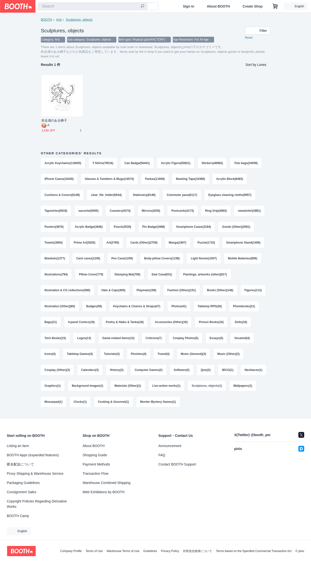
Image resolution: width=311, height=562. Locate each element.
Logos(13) (84, 340)
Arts (59, 19)
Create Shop (252, 6)
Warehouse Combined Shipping (106, 483)
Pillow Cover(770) (91, 275)
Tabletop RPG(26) (210, 307)
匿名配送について (20, 464)
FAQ (161, 455)
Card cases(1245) (88, 259)
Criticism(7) (154, 340)
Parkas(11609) (155, 179)
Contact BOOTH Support (177, 464)
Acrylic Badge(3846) (89, 227)
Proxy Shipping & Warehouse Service (35, 473)
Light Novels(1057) (204, 259)
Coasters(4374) (120, 211)
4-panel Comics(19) (81, 323)
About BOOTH (218, 6)
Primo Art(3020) (84, 243)
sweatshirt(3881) (249, 211)
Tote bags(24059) (246, 163)
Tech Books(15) (55, 340)
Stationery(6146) (144, 195)
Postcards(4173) (183, 211)
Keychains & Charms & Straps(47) (136, 307)
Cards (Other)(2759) (143, 243)
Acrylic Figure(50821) (175, 163)
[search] (142, 6)
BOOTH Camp (18, 516)
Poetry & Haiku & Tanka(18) (125, 323)
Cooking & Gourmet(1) (113, 404)
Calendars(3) (90, 372)
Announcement (169, 446)
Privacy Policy (170, 551)
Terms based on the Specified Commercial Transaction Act (254, 551)
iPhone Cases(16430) (59, 179)
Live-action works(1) (166, 388)
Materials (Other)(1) (127, 388)
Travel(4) (164, 356)
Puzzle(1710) (206, 243)
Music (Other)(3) (228, 356)
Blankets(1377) (54, 259)
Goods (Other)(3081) (236, 227)
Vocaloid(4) (242, 340)
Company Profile (71, 551)
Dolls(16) (241, 323)
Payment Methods (96, 464)
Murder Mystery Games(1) (158, 404)
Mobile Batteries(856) (243, 259)
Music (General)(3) (193, 356)
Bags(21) (50, 323)
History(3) (116, 372)
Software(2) (182, 372)
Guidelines (150, 551)
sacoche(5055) (88, 211)
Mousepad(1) (53, 404)
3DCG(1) (227, 372)
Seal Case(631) (162, 275)
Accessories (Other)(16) (171, 323)
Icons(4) (50, 356)
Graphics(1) (52, 388)
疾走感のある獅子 (54, 121)
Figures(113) (253, 291)
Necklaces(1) (253, 372)
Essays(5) (216, 340)
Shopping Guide (95, 455)
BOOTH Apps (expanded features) (33, 455)
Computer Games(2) (149, 372)
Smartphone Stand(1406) (243, 243)
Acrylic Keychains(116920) (62, 163)
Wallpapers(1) (242, 388)
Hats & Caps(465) (114, 291)
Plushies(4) (139, 356)
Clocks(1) (80, 404)
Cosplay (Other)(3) (57, 372)
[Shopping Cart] (275, 6)
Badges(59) (94, 307)
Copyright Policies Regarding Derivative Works (37, 504)
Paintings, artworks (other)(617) (205, 275)
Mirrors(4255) (151, 211)
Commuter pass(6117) (182, 195)
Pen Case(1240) (122, 259)
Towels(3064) (53, 243)
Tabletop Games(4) (80, 356)
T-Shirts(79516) (102, 163)
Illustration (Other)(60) (59, 307)
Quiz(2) (206, 372)
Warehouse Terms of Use (123, 551)
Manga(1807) (177, 243)
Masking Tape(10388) (190, 179)
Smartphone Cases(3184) (193, 227)
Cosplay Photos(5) (186, 340)
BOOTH (46, 19)
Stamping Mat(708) (127, 275)
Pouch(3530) (122, 227)
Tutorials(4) (112, 356)
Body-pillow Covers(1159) (162, 259)
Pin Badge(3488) (153, 227)
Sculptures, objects (79, 19)
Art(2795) (112, 243)
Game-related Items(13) (118, 340)
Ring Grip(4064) (216, 211)
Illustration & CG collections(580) (67, 291)
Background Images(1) (87, 388)
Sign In (188, 6)
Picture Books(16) (211, 323)
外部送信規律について (197, 551)
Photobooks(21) (244, 307)
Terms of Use (94, 551)
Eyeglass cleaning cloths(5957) (229, 195)
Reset (248, 38)
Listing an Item (18, 446)
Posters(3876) (54, 227)
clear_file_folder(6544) (106, 195)
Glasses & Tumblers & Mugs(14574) (109, 179)
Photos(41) (179, 307)
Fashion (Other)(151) (181, 291)
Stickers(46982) (212, 163)
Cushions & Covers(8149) (62, 195)
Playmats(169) (146, 291)
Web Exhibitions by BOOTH (103, 492)
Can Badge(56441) (137, 163)
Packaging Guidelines (23, 483)
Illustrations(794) (56, 275)
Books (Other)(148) (220, 291)
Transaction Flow (95, 473)
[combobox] (92, 6)
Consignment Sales (21, 492)
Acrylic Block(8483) (229, 179)
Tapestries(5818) (55, 211)
